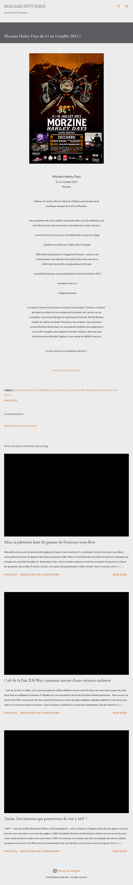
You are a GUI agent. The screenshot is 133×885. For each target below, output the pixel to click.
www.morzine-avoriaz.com (66, 370)
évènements (46, 390)
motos (113, 390)
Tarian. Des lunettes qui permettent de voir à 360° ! (45, 818)
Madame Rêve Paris (25, 6)
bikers (18, 390)
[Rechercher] (118, 6)
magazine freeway (84, 390)
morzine (102, 390)
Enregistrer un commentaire (20, 425)
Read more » (121, 574)
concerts (30, 390)
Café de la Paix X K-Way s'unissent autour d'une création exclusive (57, 680)
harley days (63, 390)
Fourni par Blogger (66, 870)
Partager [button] (10, 400)
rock (7, 395)
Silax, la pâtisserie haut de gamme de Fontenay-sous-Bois (49, 542)
